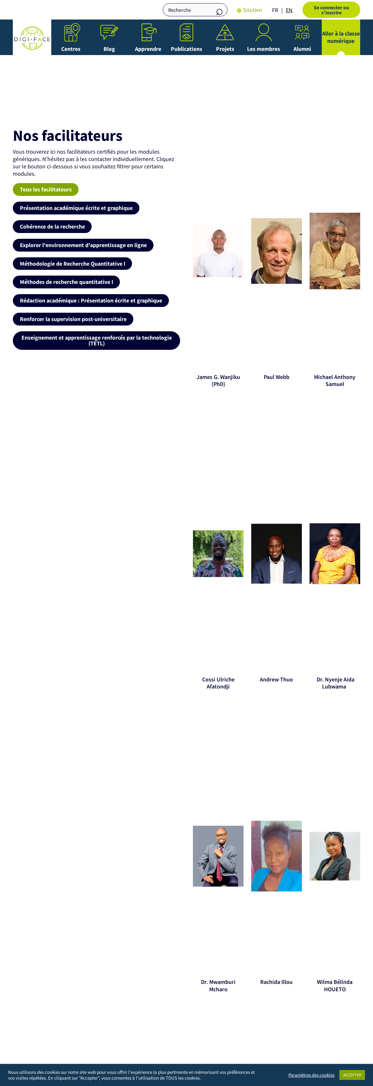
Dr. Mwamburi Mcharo (218, 985)
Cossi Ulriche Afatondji (218, 683)
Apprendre (148, 48)
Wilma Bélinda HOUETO (334, 985)
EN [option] (289, 10)
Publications (186, 48)
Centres (70, 48)
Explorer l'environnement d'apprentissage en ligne (83, 244)
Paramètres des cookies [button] (311, 1075)
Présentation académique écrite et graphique (76, 208)
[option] (289, 10)
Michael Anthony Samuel (334, 380)
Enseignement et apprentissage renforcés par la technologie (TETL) (96, 339)
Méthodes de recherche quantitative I (66, 281)
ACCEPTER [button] (352, 1075)
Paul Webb (276, 377)
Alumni (302, 48)
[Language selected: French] (284, 10)
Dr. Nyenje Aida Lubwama (334, 683)
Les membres (263, 48)
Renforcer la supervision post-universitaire (73, 318)
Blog (109, 48)
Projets (225, 48)
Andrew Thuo (276, 679)
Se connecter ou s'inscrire (331, 10)
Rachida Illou (276, 981)
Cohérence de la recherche (52, 226)
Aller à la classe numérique (341, 37)
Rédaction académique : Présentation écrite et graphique (91, 300)
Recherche (219, 10)
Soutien (252, 9)
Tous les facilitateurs (46, 189)
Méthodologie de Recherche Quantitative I (72, 263)
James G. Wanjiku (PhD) (218, 380)
